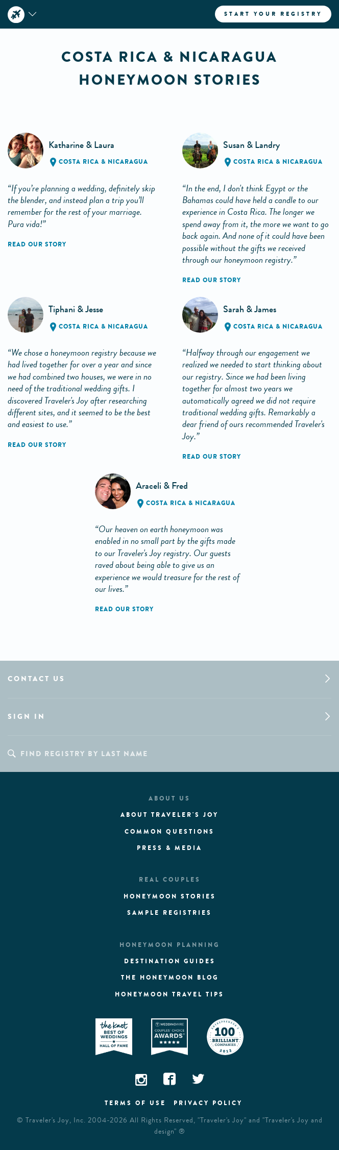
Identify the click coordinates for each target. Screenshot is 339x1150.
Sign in (26, 716)
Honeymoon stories (170, 896)
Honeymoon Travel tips (169, 994)
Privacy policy (208, 1103)
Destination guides (169, 961)
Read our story (37, 244)
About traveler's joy (169, 814)
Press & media (169, 848)
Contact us (36, 678)
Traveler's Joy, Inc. (56, 1120)
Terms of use (135, 1103)
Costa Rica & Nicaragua (103, 161)
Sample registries (169, 912)
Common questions (169, 831)
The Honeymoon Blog (170, 977)
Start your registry (273, 14)
